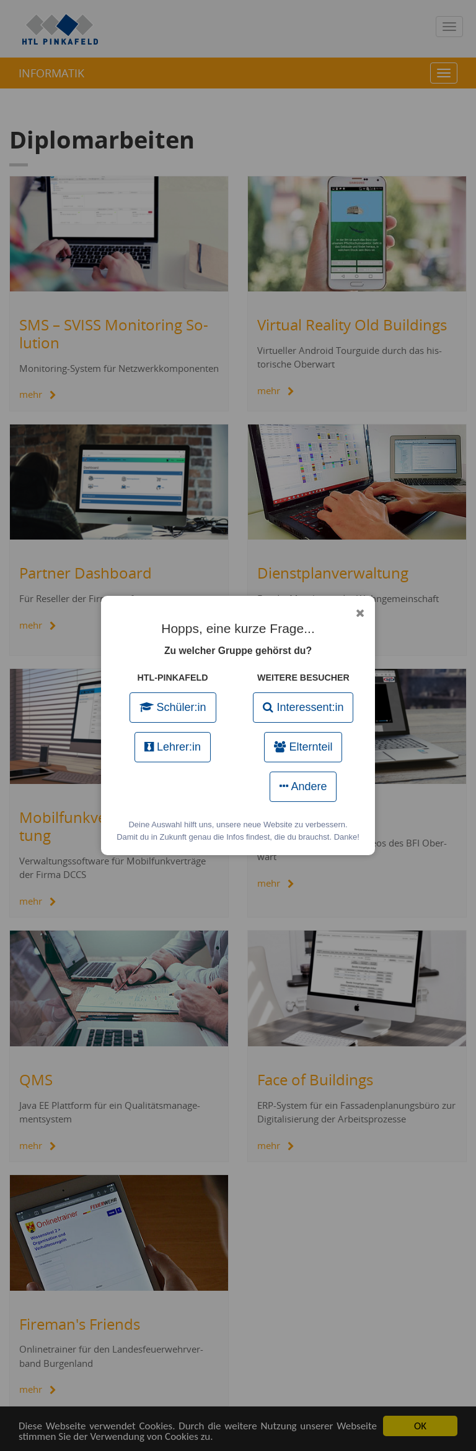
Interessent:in (303, 707)
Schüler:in (172, 707)
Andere (303, 786)
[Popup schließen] (360, 613)
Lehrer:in (172, 747)
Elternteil (303, 747)
